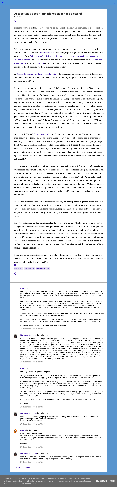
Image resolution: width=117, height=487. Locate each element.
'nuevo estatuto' (41, 134)
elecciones (18, 268)
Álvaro (23, 288)
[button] (15, 21)
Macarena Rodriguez (28, 335)
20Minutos (97, 60)
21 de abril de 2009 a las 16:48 (32, 407)
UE (48, 268)
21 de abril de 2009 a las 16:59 (32, 462)
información (29, 268)
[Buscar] (9, 2)
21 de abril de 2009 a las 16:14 (32, 329)
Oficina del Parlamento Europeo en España (36, 74)
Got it (112, 481)
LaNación (39, 63)
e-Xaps (23, 430)
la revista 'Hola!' (47, 53)
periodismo (40, 268)
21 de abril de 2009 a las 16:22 (32, 362)
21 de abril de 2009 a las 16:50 (32, 424)
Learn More (101, 481)
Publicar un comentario (23, 467)
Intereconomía (20, 63)
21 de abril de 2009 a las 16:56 (32, 447)
